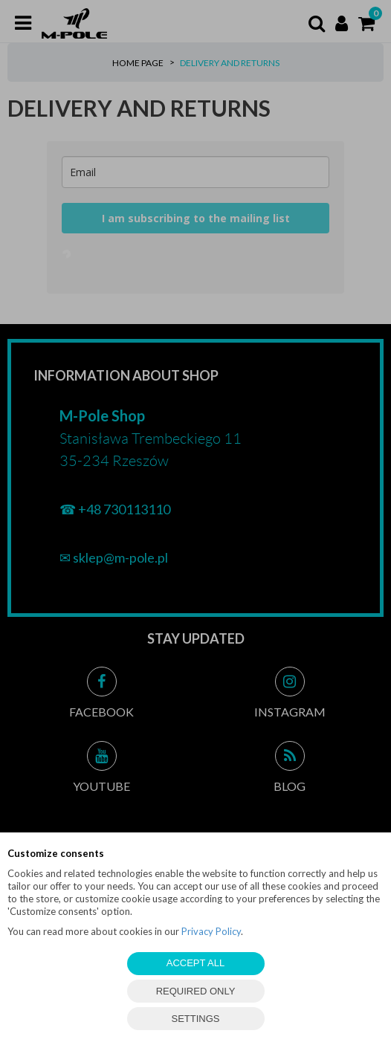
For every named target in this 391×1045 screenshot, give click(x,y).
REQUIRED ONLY (196, 991)
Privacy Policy (211, 931)
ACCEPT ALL (196, 962)
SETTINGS (195, 1018)
